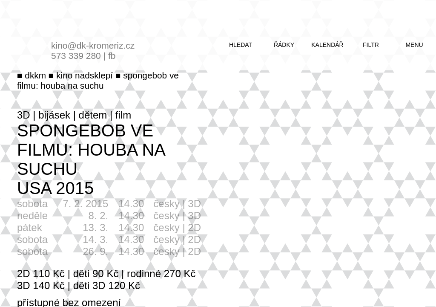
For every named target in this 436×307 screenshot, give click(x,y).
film (123, 115)
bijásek (54, 115)
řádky (284, 44)
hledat (240, 44)
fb (112, 56)
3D (23, 115)
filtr (371, 44)
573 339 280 (76, 56)
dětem (93, 115)
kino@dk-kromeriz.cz (93, 45)
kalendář (327, 44)
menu (414, 44)
